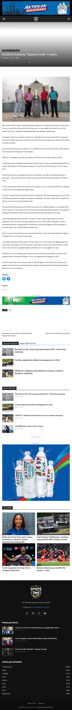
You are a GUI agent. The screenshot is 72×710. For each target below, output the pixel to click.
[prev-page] (3, 381)
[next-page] (7, 381)
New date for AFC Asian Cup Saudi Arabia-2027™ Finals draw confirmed (40, 394)
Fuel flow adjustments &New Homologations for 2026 (37, 360)
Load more (36, 437)
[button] (3, 19)
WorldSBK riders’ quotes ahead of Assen (29, 426)
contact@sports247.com (40, 607)
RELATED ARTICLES (10, 343)
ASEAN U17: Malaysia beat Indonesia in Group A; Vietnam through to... (39, 415)
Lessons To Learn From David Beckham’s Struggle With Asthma (37, 628)
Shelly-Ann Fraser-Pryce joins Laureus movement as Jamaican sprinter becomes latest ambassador (17, 539)
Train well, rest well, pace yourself (57, 333)
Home (3, 24)
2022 (8, 24)
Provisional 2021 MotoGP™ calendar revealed (31, 649)
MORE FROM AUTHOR (27, 343)
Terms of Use (31, 703)
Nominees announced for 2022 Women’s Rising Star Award (17, 334)
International (10, 50)
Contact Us (41, 703)
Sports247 (32, 707)
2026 (4, 355)
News (17, 50)
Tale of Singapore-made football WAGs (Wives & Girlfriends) (36, 638)
